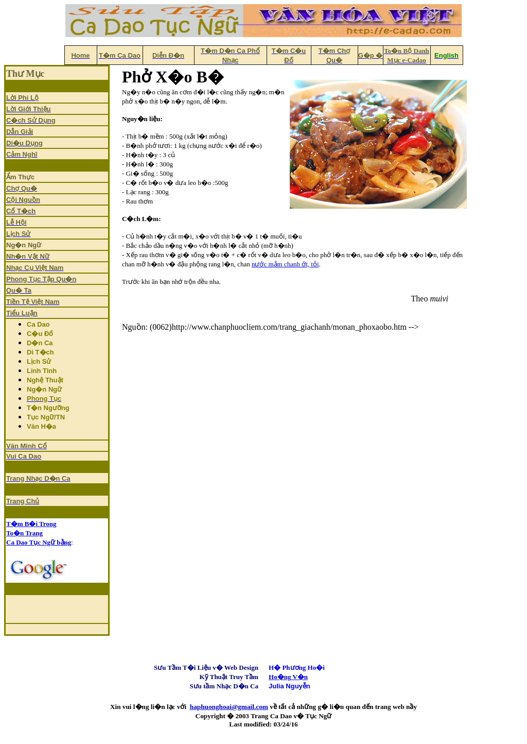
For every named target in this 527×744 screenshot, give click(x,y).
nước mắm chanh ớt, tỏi (285, 264)
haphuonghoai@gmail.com (229, 707)
